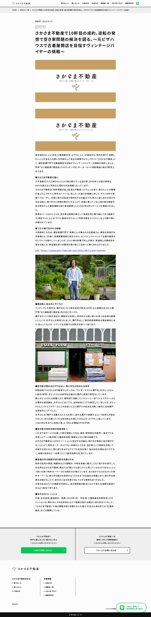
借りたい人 (65, 3)
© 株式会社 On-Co (75, 615)
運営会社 (15, 604)
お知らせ (95, 3)
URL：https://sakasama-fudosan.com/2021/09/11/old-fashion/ (70, 250)
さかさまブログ (117, 3)
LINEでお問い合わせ (43, 550)
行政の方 (85, 3)
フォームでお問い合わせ (106, 550)
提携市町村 (129, 3)
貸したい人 (76, 3)
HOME (14, 10)
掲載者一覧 (105, 3)
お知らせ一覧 (24, 10)
